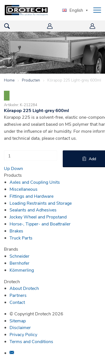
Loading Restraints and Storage (41, 203)
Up (7, 168)
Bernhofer (19, 263)
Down (17, 168)
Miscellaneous (24, 189)
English (72, 10)
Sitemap (18, 320)
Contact (17, 302)
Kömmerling (22, 270)
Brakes (16, 231)
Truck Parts (21, 238)
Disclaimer (20, 327)
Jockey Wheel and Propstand (38, 217)
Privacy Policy (23, 334)
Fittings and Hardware (31, 196)
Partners (18, 295)
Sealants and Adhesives (33, 210)
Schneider (19, 256)
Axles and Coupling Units (35, 182)
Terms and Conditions (31, 341)
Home (9, 80)
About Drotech (24, 288)
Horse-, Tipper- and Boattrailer (40, 224)
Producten (31, 80)
